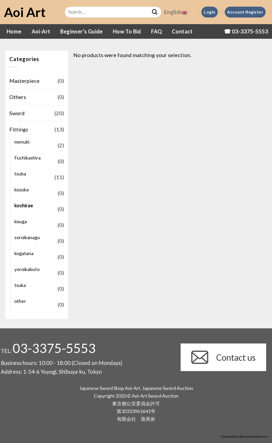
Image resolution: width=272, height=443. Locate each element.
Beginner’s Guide (81, 31)
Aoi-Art (41, 31)
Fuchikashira (27, 158)
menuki (21, 142)
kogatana (23, 253)
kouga (20, 221)
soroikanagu (27, 237)
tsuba (20, 174)
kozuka (21, 189)
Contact (182, 31)
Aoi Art (25, 12)
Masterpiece (24, 81)
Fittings (18, 129)
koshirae (23, 205)
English (177, 12)
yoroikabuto (27, 269)
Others (17, 97)
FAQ (156, 31)
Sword (17, 113)
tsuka (20, 285)
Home (14, 31)
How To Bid (127, 31)
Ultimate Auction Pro (253, 436)
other (20, 301)
